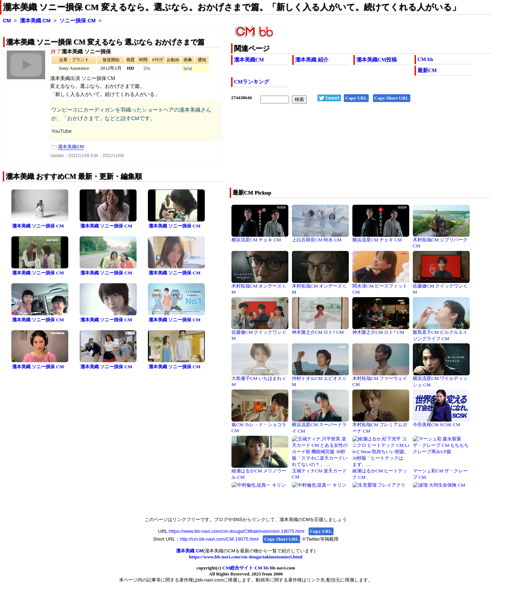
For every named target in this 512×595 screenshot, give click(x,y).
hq (185, 68)
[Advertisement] (335, 150)
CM (7, 20)
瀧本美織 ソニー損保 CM (38, 226)
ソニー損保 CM (77, 20)
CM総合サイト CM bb (245, 567)
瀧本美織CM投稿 (376, 60)
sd (190, 68)
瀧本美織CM (249, 60)
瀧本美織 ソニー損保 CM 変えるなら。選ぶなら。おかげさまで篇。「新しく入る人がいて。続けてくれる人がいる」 (231, 7)
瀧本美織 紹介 (312, 60)
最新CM (427, 70)
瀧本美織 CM (35, 20)
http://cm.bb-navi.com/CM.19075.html (219, 539)
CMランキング (251, 82)
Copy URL (356, 98)
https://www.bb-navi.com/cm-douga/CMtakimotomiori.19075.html (236, 531)
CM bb (425, 59)
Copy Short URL (391, 98)
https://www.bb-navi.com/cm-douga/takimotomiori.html (246, 556)
